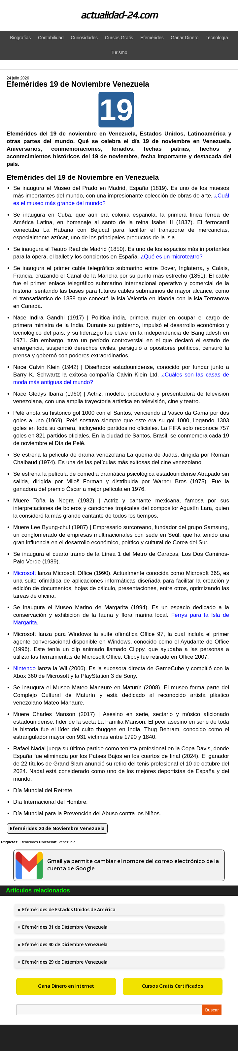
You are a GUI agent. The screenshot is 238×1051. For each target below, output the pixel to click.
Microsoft (24, 573)
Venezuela (66, 842)
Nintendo (24, 668)
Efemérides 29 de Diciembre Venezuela (65, 962)
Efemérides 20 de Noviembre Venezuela (57, 828)
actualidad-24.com (119, 15)
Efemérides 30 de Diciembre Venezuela (65, 944)
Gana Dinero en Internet (66, 985)
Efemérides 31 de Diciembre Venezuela (65, 927)
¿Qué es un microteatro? (172, 257)
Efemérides (28, 842)
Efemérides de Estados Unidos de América (68, 909)
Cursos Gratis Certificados (172, 985)
